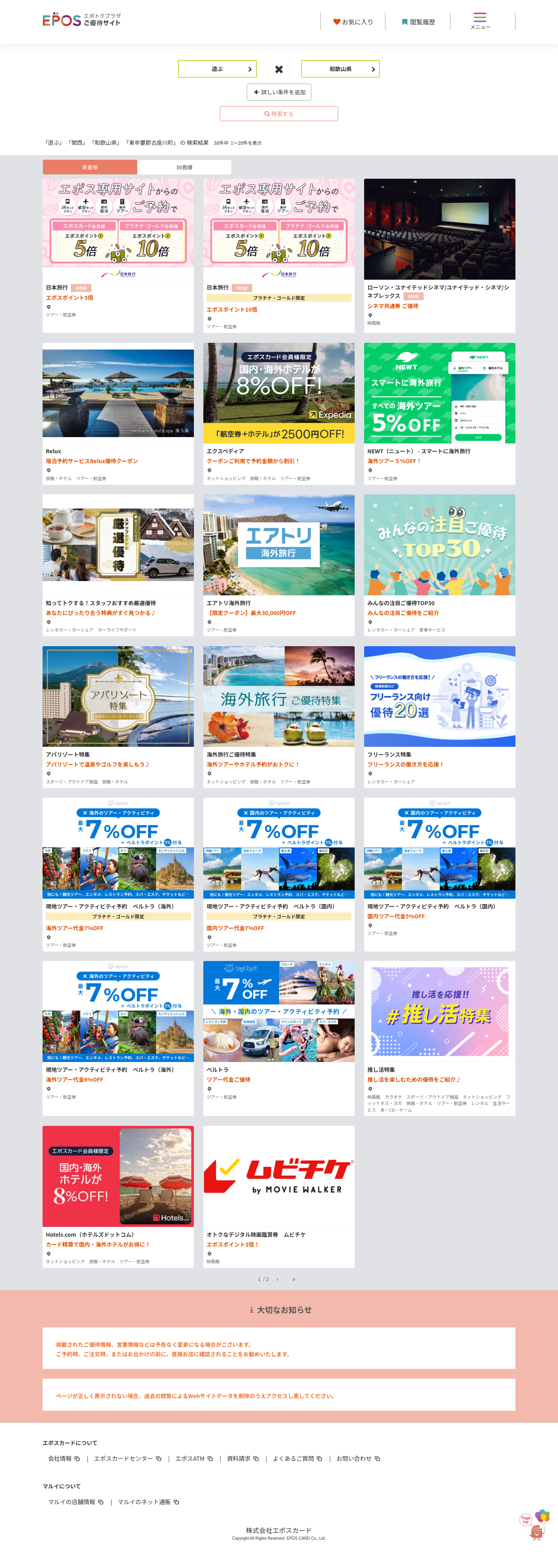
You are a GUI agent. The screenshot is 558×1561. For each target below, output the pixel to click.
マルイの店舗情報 (76, 1501)
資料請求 (243, 1458)
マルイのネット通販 (148, 1501)
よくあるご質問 (298, 1458)
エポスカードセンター (128, 1458)
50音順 (184, 167)
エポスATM (194, 1458)
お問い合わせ (359, 1458)
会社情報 (64, 1458)
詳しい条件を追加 (279, 92)
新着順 (90, 167)
